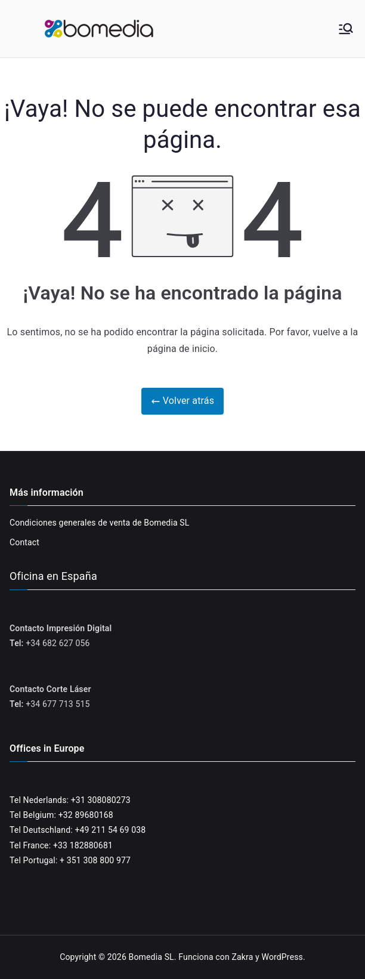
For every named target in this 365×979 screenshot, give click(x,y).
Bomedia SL (151, 957)
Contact (24, 542)
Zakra (242, 957)
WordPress (282, 957)
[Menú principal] (345, 28)
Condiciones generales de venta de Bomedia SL (100, 522)
